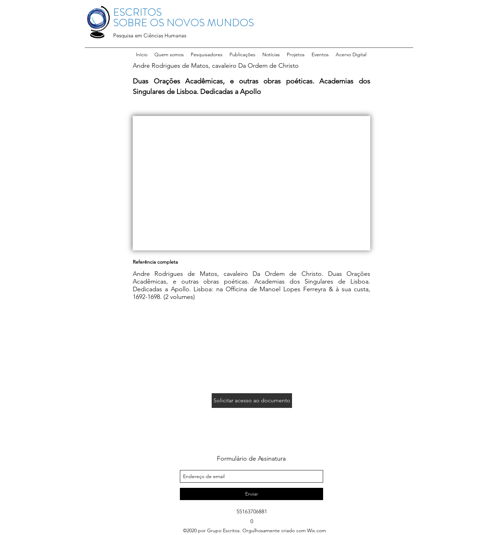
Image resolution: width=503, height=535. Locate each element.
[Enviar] (251, 494)
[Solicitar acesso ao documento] (252, 400)
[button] (206, 54)
